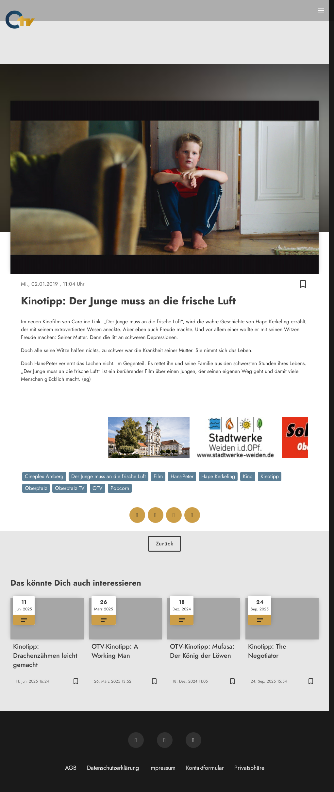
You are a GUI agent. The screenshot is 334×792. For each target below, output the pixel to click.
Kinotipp (269, 476)
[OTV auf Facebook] (165, 740)
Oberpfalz (36, 488)
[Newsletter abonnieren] (136, 740)
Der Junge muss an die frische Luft (108, 476)
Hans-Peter (182, 476)
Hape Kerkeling (218, 476)
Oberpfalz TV (70, 488)
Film (158, 476)
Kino (248, 476)
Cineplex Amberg (44, 476)
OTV (97, 488)
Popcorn (119, 488)
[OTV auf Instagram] (193, 740)
